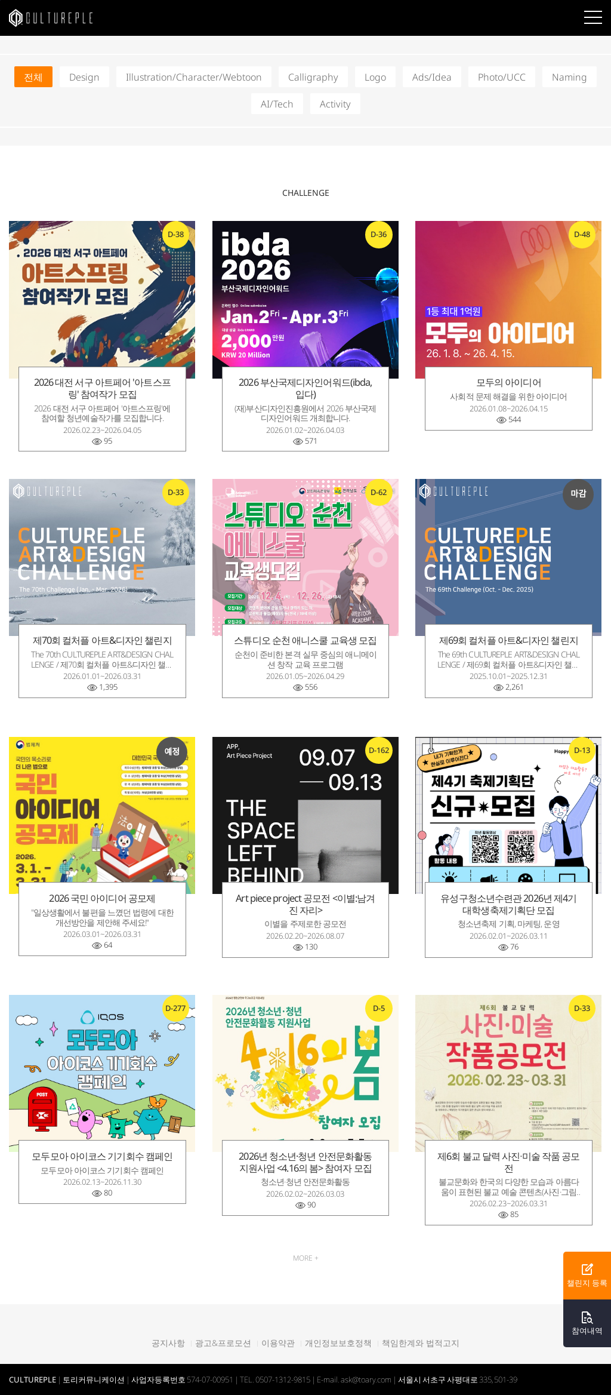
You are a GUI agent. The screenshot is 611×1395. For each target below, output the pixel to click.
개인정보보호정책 (338, 1343)
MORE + (306, 1258)
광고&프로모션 (223, 1343)
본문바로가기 (0, 0)
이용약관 (278, 1343)
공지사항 (168, 1343)
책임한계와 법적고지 (420, 1343)
